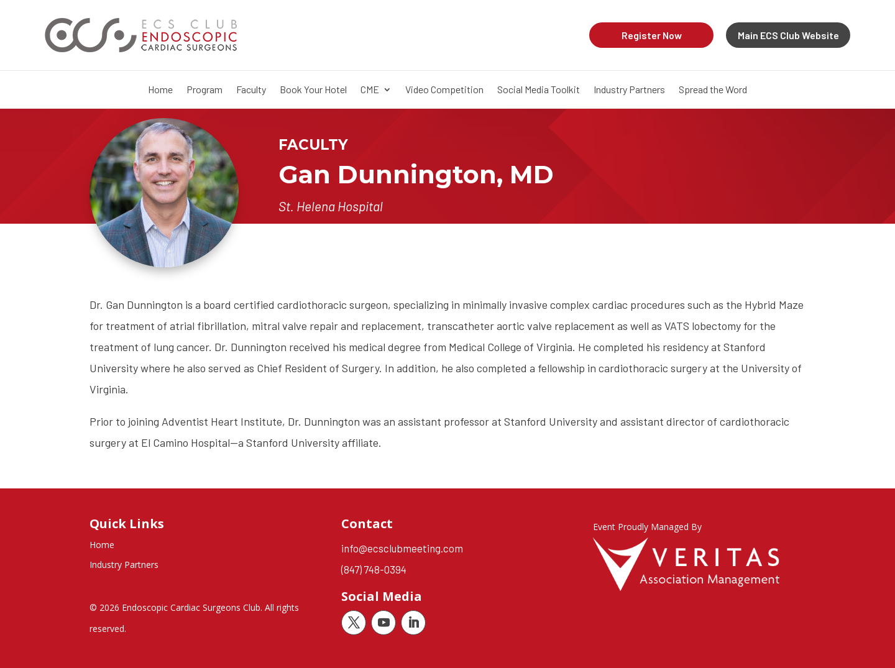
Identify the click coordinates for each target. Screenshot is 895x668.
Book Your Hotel (313, 90)
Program (204, 90)
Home (160, 90)
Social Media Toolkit (538, 90)
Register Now (652, 35)
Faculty (251, 90)
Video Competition (444, 90)
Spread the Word (713, 90)
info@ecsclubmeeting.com (402, 548)
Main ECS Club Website (788, 35)
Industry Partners (629, 90)
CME (369, 90)
